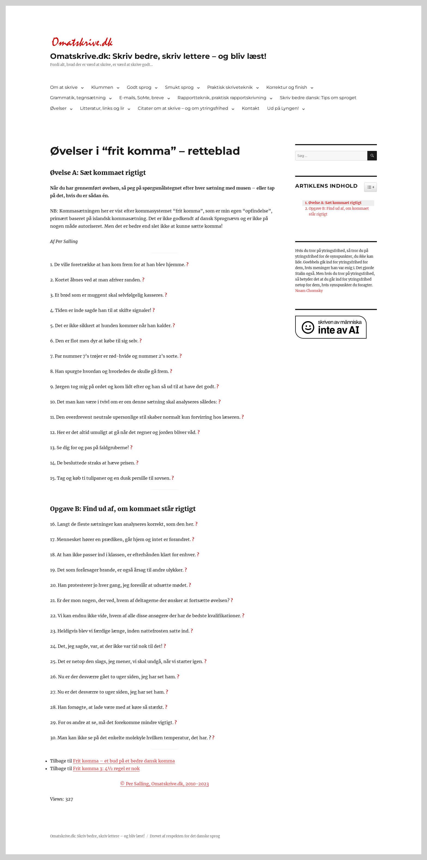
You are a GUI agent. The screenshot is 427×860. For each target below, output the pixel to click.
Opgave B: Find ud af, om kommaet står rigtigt (339, 211)
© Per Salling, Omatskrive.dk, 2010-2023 (164, 783)
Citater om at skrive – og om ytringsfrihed (183, 108)
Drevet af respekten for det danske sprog (185, 836)
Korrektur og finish (286, 87)
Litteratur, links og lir (102, 108)
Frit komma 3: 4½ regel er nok (106, 768)
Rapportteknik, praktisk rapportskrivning (222, 97)
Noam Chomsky (309, 290)
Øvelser (58, 108)
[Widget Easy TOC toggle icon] (370, 187)
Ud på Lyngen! (283, 108)
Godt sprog (139, 87)
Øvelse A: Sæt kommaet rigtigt (335, 202)
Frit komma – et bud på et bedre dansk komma (124, 761)
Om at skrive (64, 87)
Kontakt (251, 108)
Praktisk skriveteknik (230, 87)
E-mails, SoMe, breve (141, 97)
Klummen (102, 87)
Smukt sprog (179, 87)
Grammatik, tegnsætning (78, 97)
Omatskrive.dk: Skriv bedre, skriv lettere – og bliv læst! (158, 56)
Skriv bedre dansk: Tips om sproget (318, 97)
